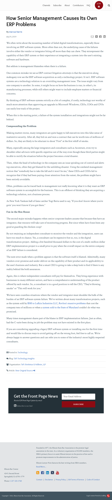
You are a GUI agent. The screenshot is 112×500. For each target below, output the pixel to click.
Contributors (78, 5)
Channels (46, 5)
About (67, 5)
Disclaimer (49, 479)
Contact (39, 479)
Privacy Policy (61, 479)
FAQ (88, 5)
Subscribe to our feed (23, 406)
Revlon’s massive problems (72, 303)
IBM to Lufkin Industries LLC (42, 303)
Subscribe (57, 5)
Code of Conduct (93, 479)
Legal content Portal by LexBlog (98, 496)
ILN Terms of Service (76, 479)
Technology (23, 352)
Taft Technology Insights (24, 358)
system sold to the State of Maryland (61, 307)
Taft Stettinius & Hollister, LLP (33, 364)
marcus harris (15, 31)
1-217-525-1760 (16, 481)
